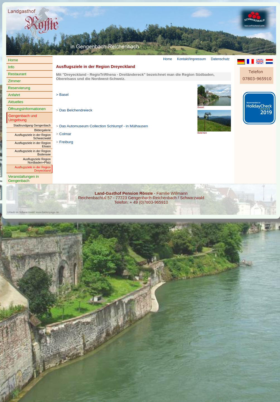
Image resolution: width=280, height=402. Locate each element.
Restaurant (17, 74)
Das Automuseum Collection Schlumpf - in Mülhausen (103, 126)
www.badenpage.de (47, 212)
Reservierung (19, 88)
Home (13, 60)
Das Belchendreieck (76, 110)
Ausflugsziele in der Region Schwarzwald (33, 136)
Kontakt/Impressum (191, 59)
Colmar (65, 134)
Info (11, 67)
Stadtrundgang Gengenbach (32, 125)
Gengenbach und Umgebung (22, 118)
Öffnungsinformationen (27, 109)
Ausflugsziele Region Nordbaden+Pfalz (37, 160)
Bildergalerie (42, 130)
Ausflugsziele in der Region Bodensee (33, 152)
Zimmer (14, 81)
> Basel (62, 94)
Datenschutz (220, 59)
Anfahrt (14, 95)
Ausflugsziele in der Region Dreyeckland (33, 168)
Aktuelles (15, 102)
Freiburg (66, 142)
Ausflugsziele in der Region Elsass (33, 144)
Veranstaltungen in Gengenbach (23, 178)
